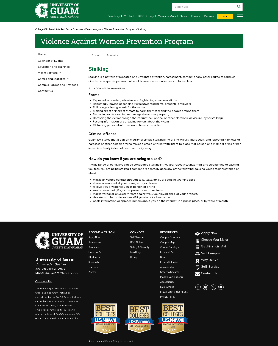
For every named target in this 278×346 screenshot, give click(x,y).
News (183, 16)
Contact (129, 16)
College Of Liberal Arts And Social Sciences (59, 29)
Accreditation (167, 267)
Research (93, 262)
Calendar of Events (50, 60)
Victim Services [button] (48, 72)
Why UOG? (209, 260)
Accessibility (167, 281)
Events (195, 16)
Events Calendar (169, 262)
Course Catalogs (169, 247)
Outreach (93, 267)
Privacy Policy (167, 296)
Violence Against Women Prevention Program (110, 29)
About (95, 55)
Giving (133, 257)
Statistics (112, 55)
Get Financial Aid (213, 246)
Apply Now (209, 233)
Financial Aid (95, 252)
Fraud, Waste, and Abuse (174, 291)
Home (42, 54)
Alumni (92, 271)
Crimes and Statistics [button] (51, 78)
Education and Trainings (54, 66)
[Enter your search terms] (207, 7)
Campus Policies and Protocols (58, 84)
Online (136, 242)
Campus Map (167, 16)
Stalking (141, 29)
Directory (114, 16)
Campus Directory (170, 237)
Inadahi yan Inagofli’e (172, 276)
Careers (209, 16)
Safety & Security (139, 247)
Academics (94, 247)
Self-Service (210, 267)
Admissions (94, 242)
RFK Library (146, 16)
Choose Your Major (214, 240)
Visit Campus (210, 253)
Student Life (95, 257)
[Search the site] (239, 6)
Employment (167, 286)
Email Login (136, 252)
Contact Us (45, 91)
